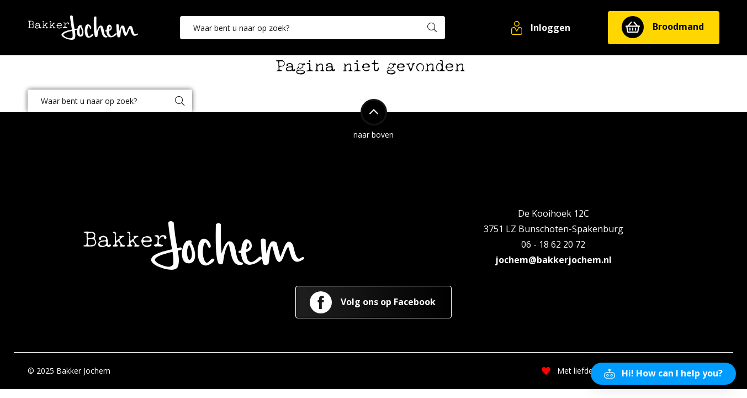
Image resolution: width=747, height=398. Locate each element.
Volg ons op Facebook (373, 302)
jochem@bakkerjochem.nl (553, 260)
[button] (541, 28)
